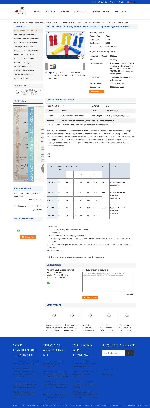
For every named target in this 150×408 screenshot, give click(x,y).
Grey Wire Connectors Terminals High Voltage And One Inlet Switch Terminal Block (89, 331)
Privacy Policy (18, 405)
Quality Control (101, 11)
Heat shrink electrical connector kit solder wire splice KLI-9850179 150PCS (56, 363)
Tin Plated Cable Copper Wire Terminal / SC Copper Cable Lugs (31, 92)
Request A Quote (117, 2)
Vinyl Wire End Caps (22, 67)
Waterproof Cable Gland (24, 70)
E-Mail (105, 369)
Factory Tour (80, 11)
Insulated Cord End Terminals (26, 51)
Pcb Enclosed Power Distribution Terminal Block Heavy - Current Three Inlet (126, 330)
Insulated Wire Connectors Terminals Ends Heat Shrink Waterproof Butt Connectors (24, 384)
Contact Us (120, 11)
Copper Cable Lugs (22, 63)
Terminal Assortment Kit (24, 47)
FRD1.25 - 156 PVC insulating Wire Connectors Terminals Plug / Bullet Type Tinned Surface (66, 75)
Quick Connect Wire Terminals (26, 55)
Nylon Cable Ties (21, 78)
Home (37, 11)
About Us (64, 11)
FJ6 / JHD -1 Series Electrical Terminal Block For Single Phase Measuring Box (54, 330)
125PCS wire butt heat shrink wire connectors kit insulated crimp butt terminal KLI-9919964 (56, 374)
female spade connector (78, 257)
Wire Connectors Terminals (40, 22)
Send (129, 353)
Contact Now (98, 92)
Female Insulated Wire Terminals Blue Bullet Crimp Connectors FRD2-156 (84, 363)
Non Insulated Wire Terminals (26, 39)
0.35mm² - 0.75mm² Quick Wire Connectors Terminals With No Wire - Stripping (108, 330)
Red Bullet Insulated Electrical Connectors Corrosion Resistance (85, 374)
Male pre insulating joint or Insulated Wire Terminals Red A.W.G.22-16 (85, 384)
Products (49, 11)
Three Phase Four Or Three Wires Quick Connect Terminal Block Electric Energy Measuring (71, 331)
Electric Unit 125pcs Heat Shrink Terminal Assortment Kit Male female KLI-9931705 (56, 397)
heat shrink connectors (96, 257)
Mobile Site (107, 374)
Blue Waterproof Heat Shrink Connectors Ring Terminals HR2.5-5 (25, 394)
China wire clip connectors (37, 405)
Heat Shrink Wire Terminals (25, 43)
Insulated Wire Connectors (25, 59)
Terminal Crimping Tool (24, 74)
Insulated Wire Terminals (24, 35)
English (133, 2)
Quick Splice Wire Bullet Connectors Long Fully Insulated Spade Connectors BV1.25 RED (86, 394)
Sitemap (113, 369)
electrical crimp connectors (59, 257)
